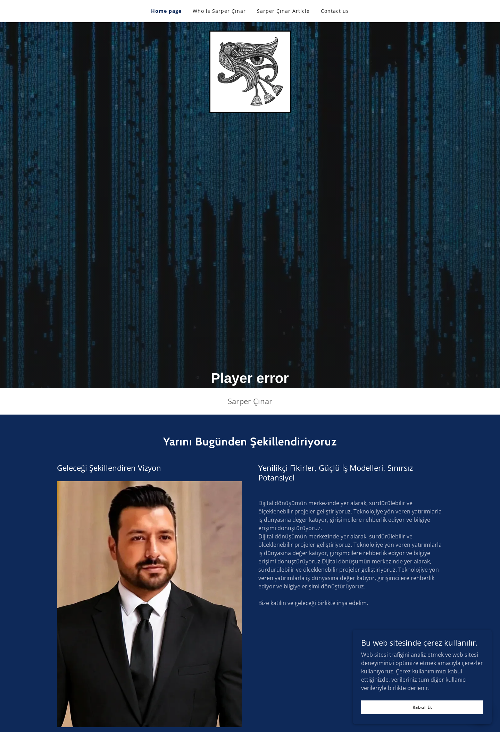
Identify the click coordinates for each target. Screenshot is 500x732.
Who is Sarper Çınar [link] (219, 11)
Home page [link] (166, 11)
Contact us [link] (335, 11)
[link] (250, 71)
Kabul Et (422, 707)
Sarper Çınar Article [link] (283, 11)
